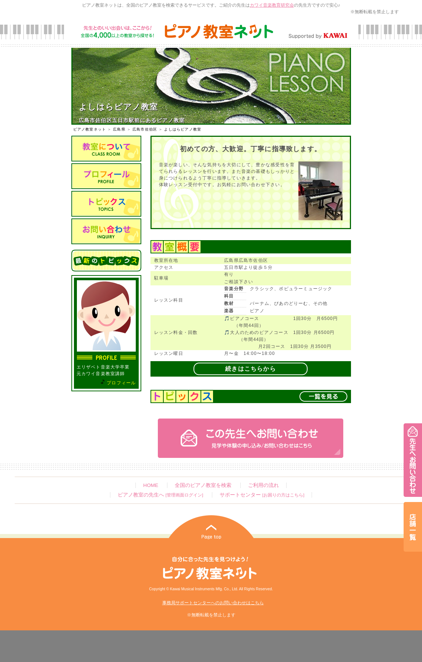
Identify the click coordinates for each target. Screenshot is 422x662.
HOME (150, 485)
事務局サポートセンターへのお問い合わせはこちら (213, 603)
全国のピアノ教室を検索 (203, 485)
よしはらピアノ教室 (182, 129)
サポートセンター (262, 495)
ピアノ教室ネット (89, 129)
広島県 (119, 129)
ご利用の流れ (263, 485)
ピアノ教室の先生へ (160, 495)
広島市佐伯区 (144, 129)
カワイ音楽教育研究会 (272, 5)
